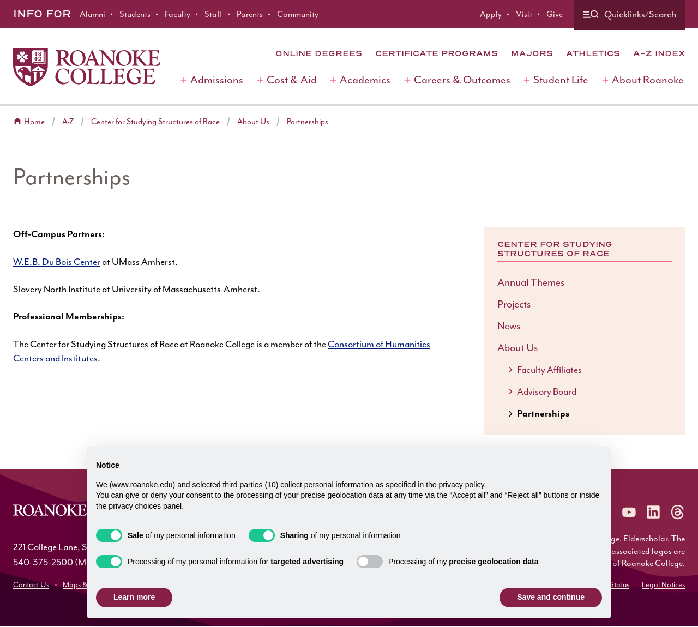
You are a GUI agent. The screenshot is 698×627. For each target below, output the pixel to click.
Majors (532, 53)
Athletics (593, 53)
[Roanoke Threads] (677, 512)
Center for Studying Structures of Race (155, 122)
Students (135, 14)
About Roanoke (648, 80)
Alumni (92, 14)
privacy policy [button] (461, 484)
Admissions (216, 80)
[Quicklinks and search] (629, 15)
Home (34, 122)
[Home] (86, 67)
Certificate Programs (436, 53)
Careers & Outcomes (462, 80)
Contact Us (31, 584)
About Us (253, 122)
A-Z (68, 122)
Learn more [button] (134, 597)
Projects (514, 304)
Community (297, 14)
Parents (250, 14)
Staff (213, 14)
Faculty (177, 14)
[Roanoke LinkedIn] (653, 512)
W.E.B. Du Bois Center (56, 262)
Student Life (560, 80)
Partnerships (307, 122)
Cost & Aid (292, 80)
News (508, 326)
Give (554, 14)
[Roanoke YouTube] (629, 512)
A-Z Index (659, 53)
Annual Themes (530, 282)
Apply (491, 14)
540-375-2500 (43, 562)
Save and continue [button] (551, 597)
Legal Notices (663, 584)
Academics (365, 80)
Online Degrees (318, 53)
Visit (524, 14)
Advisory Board (546, 391)
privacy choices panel (145, 506)
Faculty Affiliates (549, 370)
